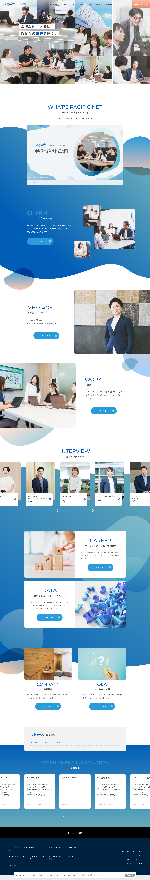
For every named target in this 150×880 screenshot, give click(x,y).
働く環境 (108, 4)
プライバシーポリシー (81, 875)
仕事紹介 (80, 4)
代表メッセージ (67, 4)
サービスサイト (136, 855)
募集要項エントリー (139, 4)
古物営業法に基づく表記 (133, 864)
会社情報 (32, 847)
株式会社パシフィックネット (132, 851)
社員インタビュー (94, 4)
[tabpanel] (75, 152)
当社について (52, 4)
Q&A (71, 856)
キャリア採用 (75, 833)
